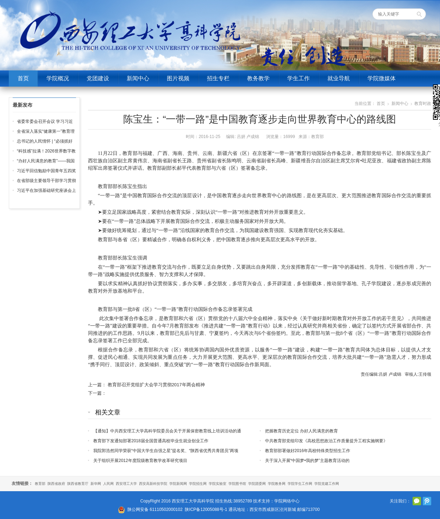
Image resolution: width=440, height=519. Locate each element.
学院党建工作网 (326, 484)
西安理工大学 (126, 484)
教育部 (40, 484)
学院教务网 (276, 484)
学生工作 (298, 78)
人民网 (108, 484)
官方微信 (417, 501)
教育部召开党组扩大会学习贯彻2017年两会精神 (156, 384)
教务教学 (258, 78)
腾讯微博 (427, 501)
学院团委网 (257, 484)
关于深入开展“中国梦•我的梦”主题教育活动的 (307, 460)
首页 (23, 78)
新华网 (95, 484)
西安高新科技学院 (153, 484)
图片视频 (178, 78)
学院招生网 (198, 484)
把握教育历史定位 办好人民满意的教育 (301, 431)
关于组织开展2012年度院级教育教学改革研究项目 (140, 460)
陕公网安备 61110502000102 (155, 509)
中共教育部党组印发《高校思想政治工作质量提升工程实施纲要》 (326, 440)
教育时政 (422, 103)
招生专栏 (218, 78)
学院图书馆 (237, 484)
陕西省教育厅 (77, 484)
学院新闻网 (178, 484)
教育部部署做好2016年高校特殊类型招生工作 (308, 450)
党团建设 (98, 78)
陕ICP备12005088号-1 (206, 509)
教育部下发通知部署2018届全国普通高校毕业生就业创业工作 (150, 440)
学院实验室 (217, 484)
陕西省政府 (56, 484)
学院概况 (57, 78)
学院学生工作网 (300, 484)
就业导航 (338, 78)
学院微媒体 (381, 78)
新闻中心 (138, 78)
